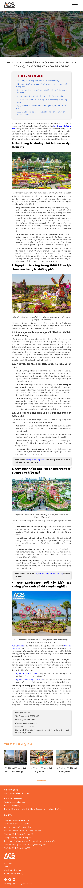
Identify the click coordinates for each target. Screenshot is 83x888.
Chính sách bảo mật (12, 870)
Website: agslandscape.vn (15, 802)
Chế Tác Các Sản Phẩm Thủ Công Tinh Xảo (22, 831)
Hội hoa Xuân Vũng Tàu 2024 (29, 680)
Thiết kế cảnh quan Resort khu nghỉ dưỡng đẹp (25, 845)
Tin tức (7, 867)
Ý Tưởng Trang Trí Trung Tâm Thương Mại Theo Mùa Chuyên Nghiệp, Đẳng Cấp (41, 770)
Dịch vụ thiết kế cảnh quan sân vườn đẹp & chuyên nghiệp (29, 841)
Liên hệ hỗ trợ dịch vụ (13, 874)
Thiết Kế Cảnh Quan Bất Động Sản (19, 834)
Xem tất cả (41, 781)
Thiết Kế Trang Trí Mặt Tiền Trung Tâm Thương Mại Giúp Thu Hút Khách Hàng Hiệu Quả (15, 770)
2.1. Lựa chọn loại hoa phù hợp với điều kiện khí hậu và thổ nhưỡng (42, 91)
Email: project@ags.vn (13, 806)
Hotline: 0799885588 (13, 799)
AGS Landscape (18, 646)
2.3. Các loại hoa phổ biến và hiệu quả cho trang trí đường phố (42, 101)
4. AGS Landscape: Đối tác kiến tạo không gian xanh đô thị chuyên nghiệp (40, 113)
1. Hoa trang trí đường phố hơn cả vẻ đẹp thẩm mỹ (37, 81)
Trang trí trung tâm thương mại (18, 838)
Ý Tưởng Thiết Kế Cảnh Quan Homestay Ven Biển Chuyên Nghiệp (67, 770)
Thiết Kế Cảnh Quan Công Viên (17, 848)
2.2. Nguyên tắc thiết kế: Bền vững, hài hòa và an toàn (40, 96)
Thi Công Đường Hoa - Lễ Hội (16, 824)
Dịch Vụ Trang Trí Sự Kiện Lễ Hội (18, 827)
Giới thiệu (8, 863)
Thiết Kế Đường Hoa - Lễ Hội (16, 820)
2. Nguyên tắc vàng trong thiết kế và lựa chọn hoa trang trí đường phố (41, 85)
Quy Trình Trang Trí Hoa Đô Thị (49, 574)
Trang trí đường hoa (35, 460)
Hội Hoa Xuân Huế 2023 (26, 674)
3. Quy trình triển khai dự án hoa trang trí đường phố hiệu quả (41, 107)
